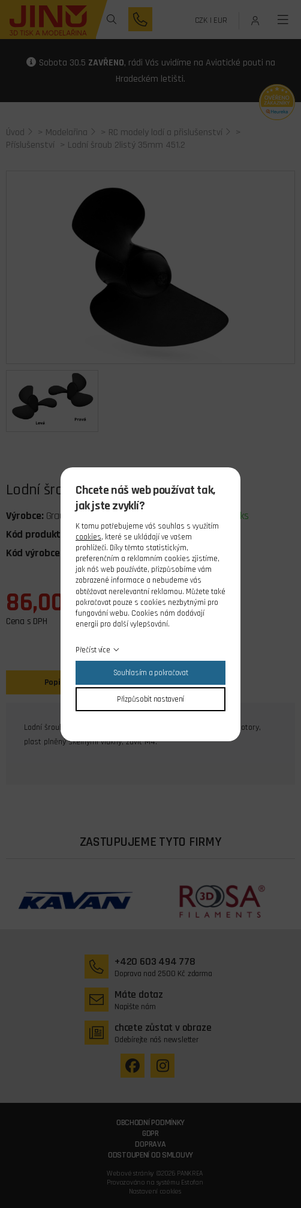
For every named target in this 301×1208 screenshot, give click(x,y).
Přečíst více (93, 650)
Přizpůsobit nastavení (150, 699)
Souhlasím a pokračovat (150, 673)
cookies (88, 537)
